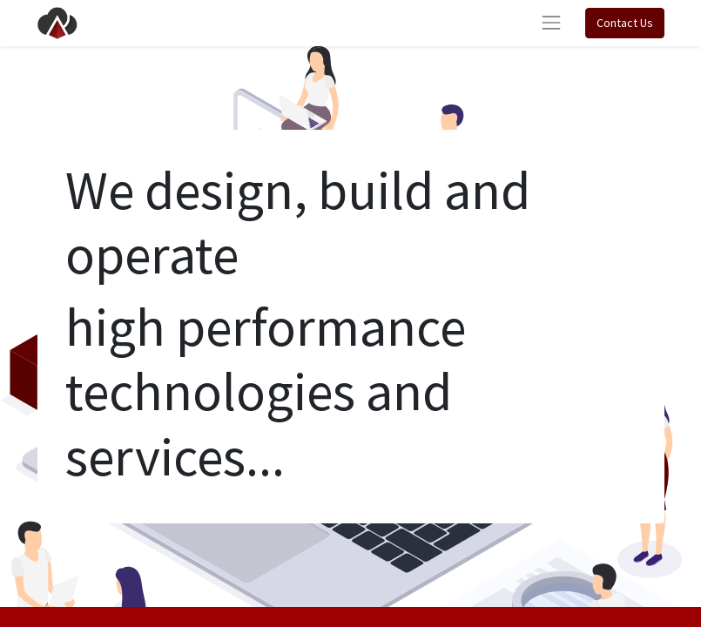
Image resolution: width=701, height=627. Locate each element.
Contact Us (625, 22)
